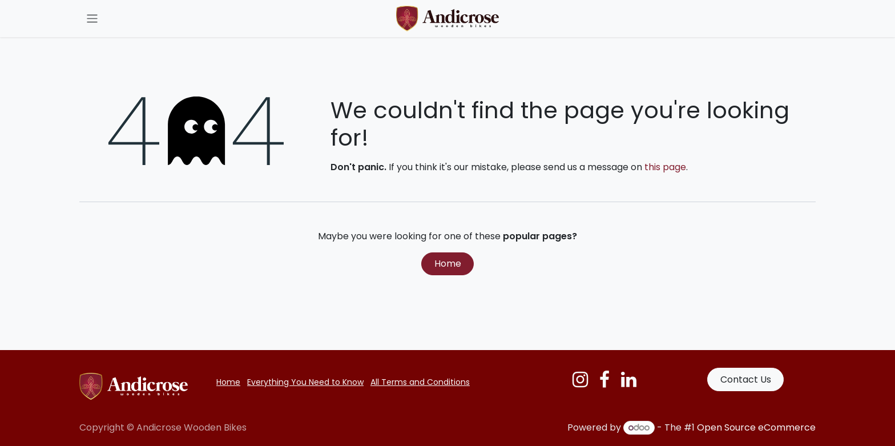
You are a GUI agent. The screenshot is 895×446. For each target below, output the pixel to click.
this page (665, 167)
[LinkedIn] (628, 380)
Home (447, 263)
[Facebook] (604, 380)
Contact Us (745, 379)
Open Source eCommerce (756, 427)
